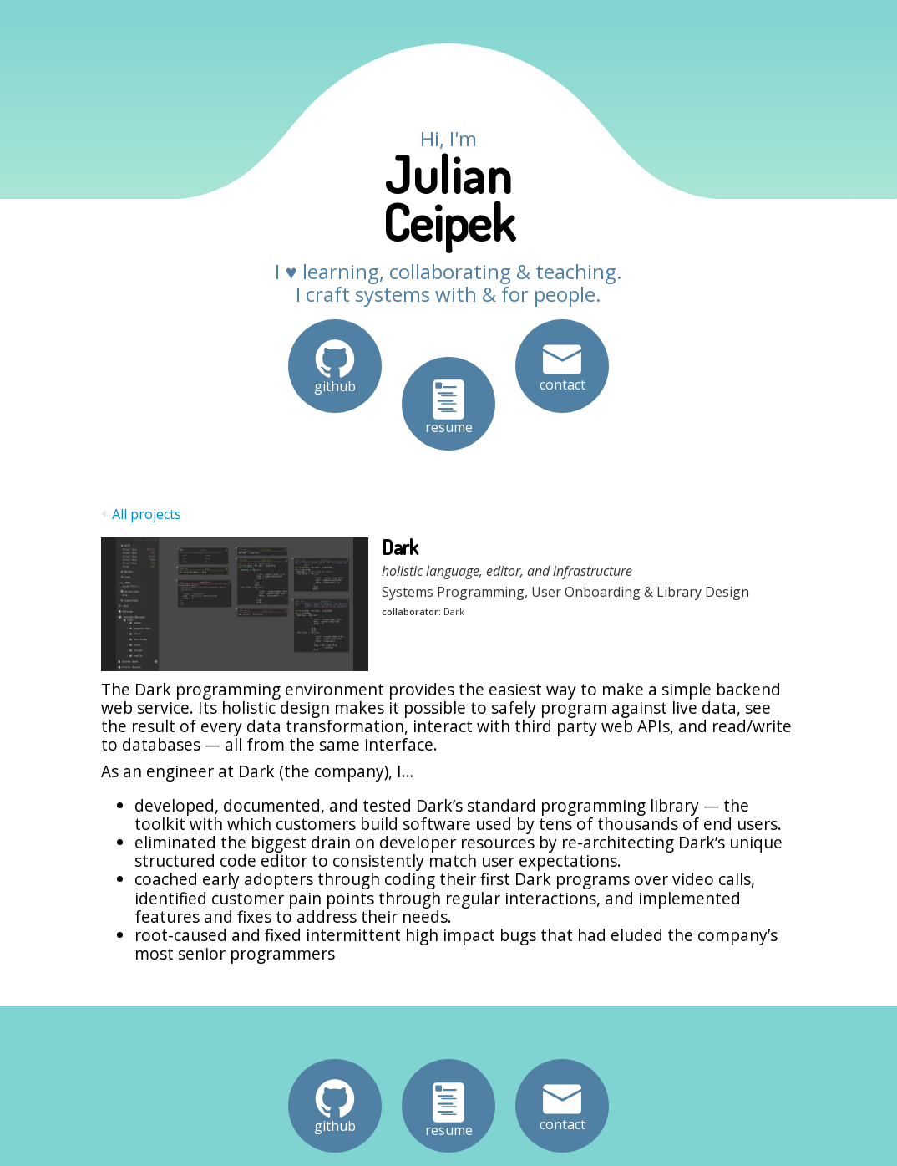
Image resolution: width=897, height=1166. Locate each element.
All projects (141, 514)
